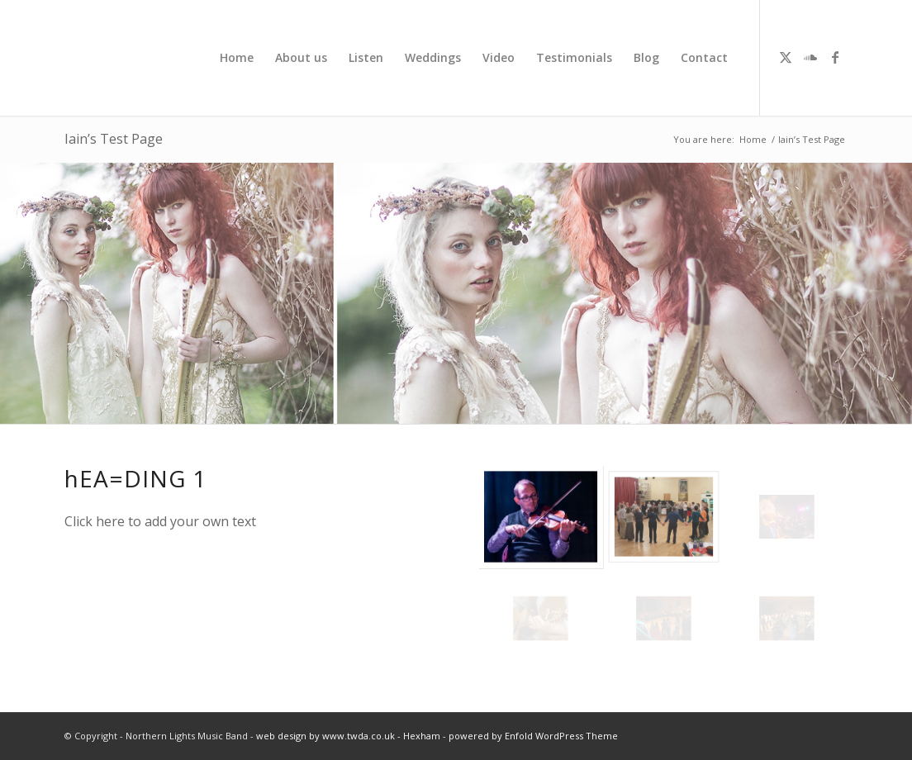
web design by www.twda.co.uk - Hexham (348, 735)
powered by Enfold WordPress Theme (533, 735)
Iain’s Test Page (113, 139)
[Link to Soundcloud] (810, 57)
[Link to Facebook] (835, 57)
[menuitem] (236, 58)
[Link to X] (785, 57)
